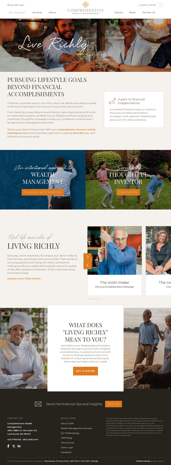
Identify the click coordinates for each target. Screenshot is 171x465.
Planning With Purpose (42, 192)
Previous (87, 265)
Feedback (66, 452)
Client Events (67, 442)
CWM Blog (66, 438)
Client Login (147, 4)
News (132, 12)
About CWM (67, 423)
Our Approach (17, 12)
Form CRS (85, 461)
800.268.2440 (30, 439)
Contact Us (148, 12)
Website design (143, 461)
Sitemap (94, 461)
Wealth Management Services (76, 428)
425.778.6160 (14, 439)
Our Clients (128, 192)
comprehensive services (71, 129)
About (52, 12)
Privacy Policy (62, 461)
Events (119, 12)
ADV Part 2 (75, 461)
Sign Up (113, 404)
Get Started (85, 371)
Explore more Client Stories (24, 278)
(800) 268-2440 (15, 4)
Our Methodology (70, 433)
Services (37, 12)
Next (87, 257)
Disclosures (50, 461)
